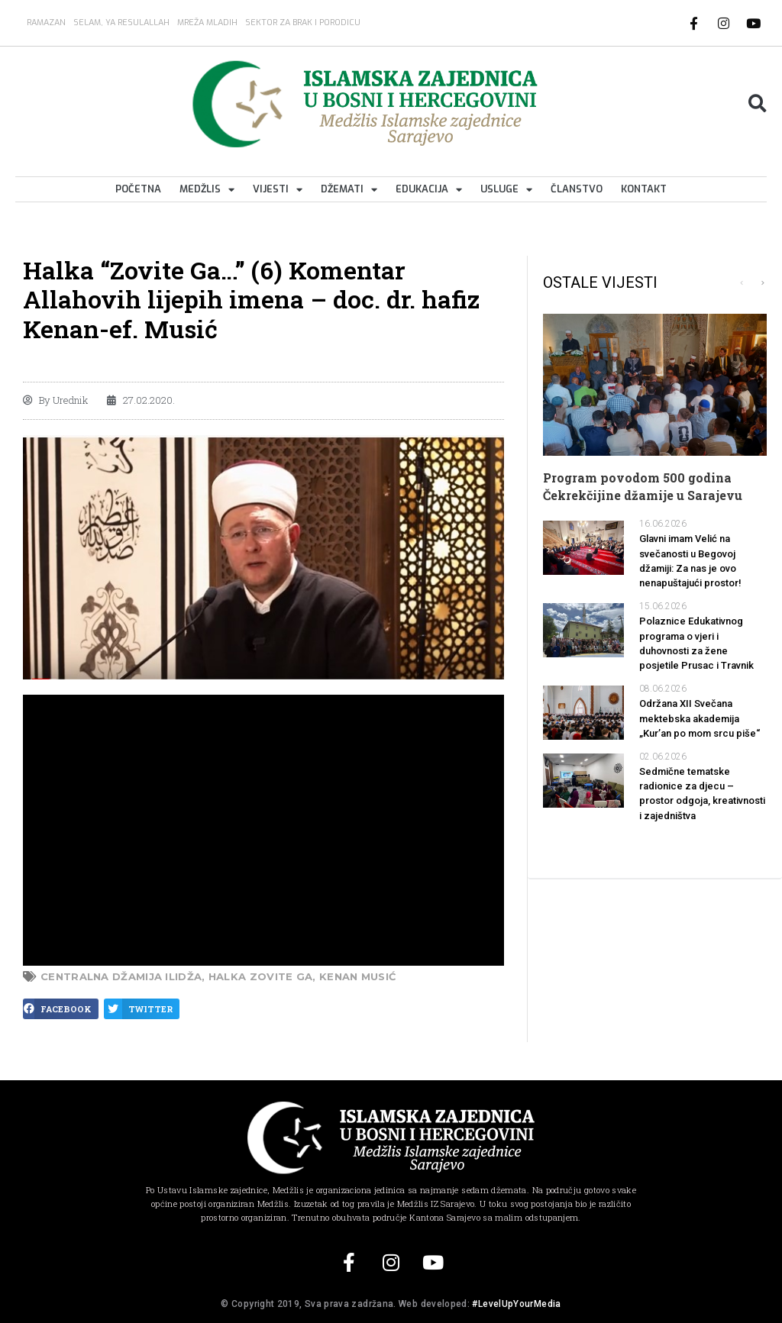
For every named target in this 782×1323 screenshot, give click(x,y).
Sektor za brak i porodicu (302, 22)
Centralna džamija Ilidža (121, 976)
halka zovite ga (260, 976)
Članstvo (577, 188)
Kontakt (644, 188)
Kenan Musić (357, 976)
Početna (138, 188)
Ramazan (46, 22)
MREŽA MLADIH (207, 22)
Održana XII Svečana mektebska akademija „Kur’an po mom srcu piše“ (699, 718)
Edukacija (429, 189)
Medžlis (206, 189)
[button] (757, 104)
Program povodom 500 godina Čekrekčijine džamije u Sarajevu (642, 486)
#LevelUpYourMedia (516, 1304)
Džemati (349, 189)
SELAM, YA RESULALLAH (121, 22)
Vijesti (277, 189)
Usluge (506, 189)
